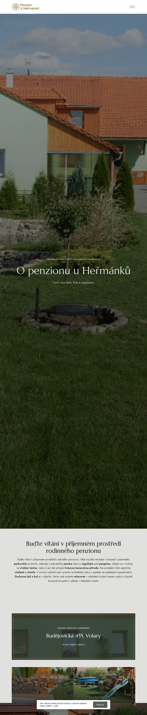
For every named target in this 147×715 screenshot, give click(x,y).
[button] (73, 644)
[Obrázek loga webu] (25, 7)
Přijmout (100, 704)
